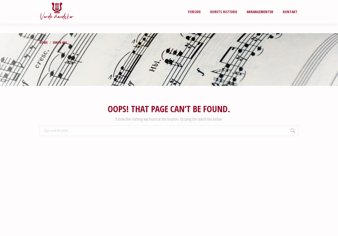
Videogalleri (211, 4)
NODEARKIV (241, 4)
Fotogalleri (179, 4)
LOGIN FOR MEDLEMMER (277, 4)
